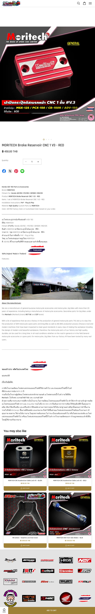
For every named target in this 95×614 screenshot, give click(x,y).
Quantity (5, 160)
